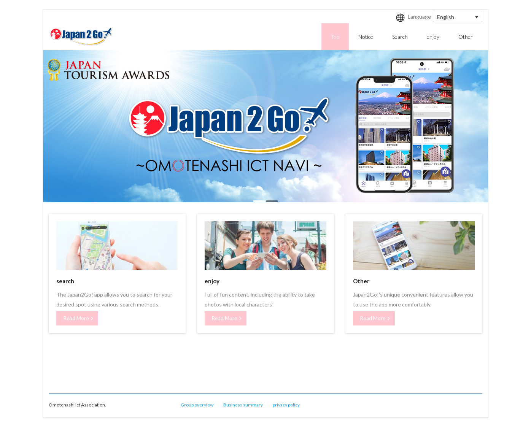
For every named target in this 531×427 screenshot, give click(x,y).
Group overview (197, 405)
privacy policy (286, 405)
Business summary (243, 405)
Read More (76, 318)
